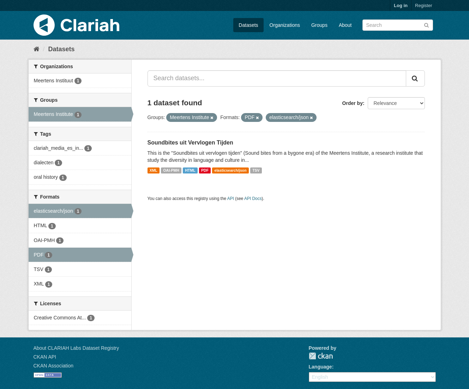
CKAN (321, 356)
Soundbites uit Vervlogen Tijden (190, 143)
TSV (255, 170)
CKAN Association (54, 366)
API (230, 198)
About (345, 25)
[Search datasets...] (277, 78)
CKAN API (45, 357)
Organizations (285, 25)
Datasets (248, 25)
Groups (319, 25)
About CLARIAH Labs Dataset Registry (76, 348)
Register (423, 5)
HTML (190, 170)
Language (320, 367)
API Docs (253, 198)
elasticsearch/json (231, 170)
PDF (205, 170)
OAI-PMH (171, 170)
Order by (352, 103)
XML (153, 170)
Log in (401, 5)
